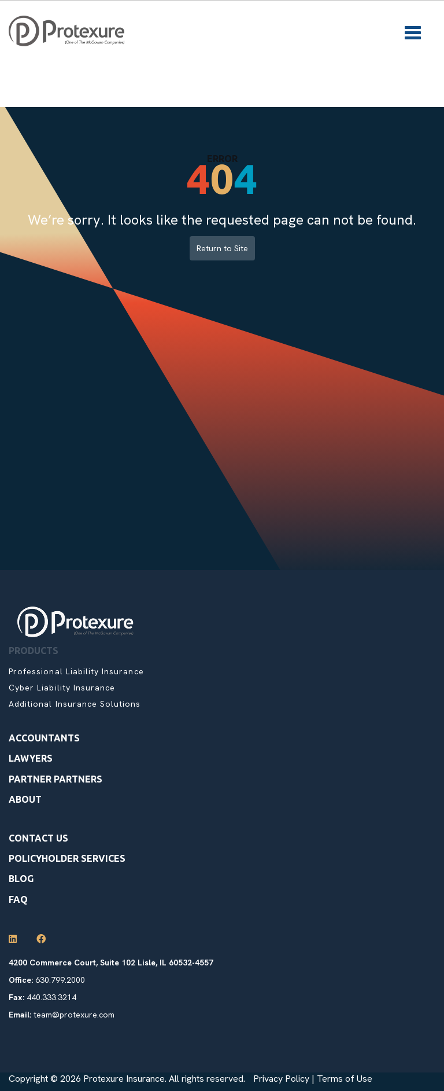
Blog (21, 878)
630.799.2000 (60, 980)
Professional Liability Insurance (76, 671)
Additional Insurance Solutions (75, 704)
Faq (18, 899)
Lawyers (31, 758)
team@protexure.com (74, 1014)
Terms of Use (344, 1078)
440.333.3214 (51, 997)
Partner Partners (55, 779)
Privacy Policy (281, 1078)
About (25, 799)
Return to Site (222, 248)
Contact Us (38, 838)
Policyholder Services (67, 858)
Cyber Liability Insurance (62, 687)
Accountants (44, 738)
